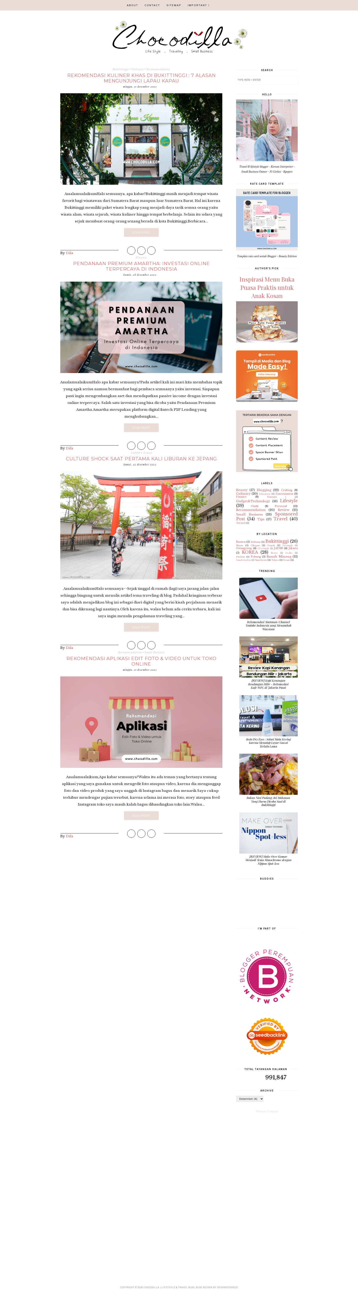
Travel (147, 452)
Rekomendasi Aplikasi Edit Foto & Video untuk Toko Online (141, 661)
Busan (239, 545)
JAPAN (135, 452)
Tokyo (275, 559)
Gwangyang (244, 548)
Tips (260, 519)
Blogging (264, 490)
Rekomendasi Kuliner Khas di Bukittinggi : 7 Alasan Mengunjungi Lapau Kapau (141, 78)
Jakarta (293, 548)
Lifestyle (289, 500)
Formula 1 (277, 496)
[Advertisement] (141, 878)
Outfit (254, 506)
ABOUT (132, 5)
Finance (141, 257)
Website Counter (267, 1111)
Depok (271, 545)
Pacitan (240, 556)
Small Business (155, 652)
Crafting (286, 490)
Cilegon (255, 545)
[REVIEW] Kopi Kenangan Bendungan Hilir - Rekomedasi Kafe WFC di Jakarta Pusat (268, 683)
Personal (281, 506)
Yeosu (286, 559)
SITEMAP (173, 5)
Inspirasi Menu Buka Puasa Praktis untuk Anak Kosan (267, 287)
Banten (241, 541)
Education (264, 494)
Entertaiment (284, 493)
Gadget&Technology (253, 501)
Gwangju (287, 545)
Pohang (256, 556)
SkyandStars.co (227, 1287)
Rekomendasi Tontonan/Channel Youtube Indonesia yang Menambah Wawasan (268, 625)
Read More (141, 232)
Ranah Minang (279, 556)
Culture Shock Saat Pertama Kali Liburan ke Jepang (141, 459)
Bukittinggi (121, 69)
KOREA (250, 552)
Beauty (241, 490)
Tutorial (240, 522)
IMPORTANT (197, 5)
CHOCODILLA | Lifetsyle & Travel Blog (169, 1287)
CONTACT (152, 5)
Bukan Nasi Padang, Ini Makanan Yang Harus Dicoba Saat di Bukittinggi (268, 801)
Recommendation (158, 69)
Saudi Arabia (243, 560)
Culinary (138, 69)
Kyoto (274, 553)
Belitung (256, 541)
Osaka (288, 553)
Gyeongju (263, 548)
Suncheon (261, 559)
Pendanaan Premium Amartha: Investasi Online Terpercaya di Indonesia (141, 266)
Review (283, 510)
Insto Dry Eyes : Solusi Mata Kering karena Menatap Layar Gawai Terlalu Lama (268, 742)
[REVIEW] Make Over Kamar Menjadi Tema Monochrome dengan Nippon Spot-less (268, 859)
